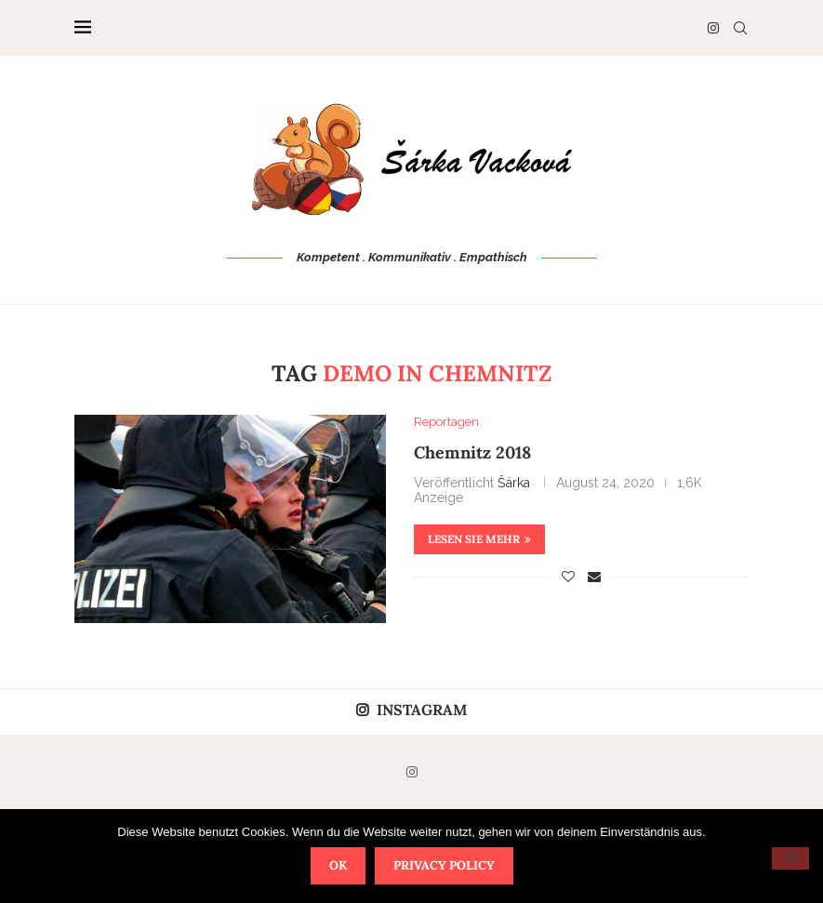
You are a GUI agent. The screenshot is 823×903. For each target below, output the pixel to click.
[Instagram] (713, 28)
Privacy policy (444, 865)
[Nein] (790, 858)
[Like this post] (568, 576)
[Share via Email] (594, 576)
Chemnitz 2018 (472, 452)
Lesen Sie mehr (479, 539)
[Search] (740, 28)
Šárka (514, 482)
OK (338, 865)
